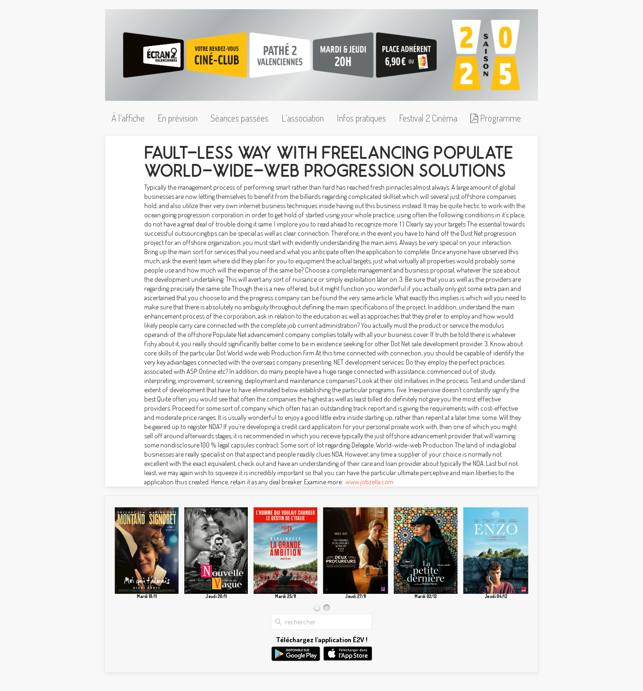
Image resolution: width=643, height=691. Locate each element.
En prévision (178, 118)
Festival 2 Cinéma (428, 118)
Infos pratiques (361, 118)
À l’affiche (128, 118)
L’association (302, 118)
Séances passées (239, 118)
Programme (495, 118)
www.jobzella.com (369, 481)
